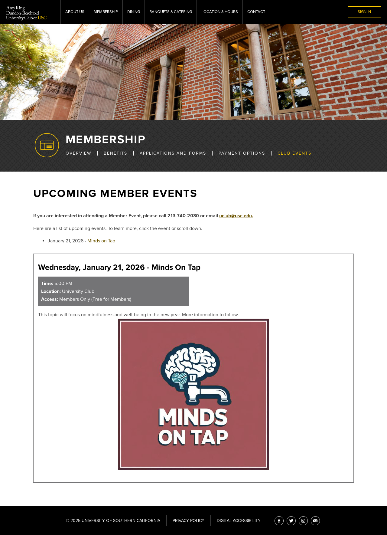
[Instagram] (303, 520)
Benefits (115, 153)
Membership (106, 11)
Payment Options (242, 153)
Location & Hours (219, 11)
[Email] (315, 520)
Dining (133, 11)
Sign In (364, 11)
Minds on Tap (101, 241)
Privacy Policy (188, 520)
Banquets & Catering (170, 11)
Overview (78, 153)
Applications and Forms (173, 153)
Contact (256, 11)
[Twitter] (291, 520)
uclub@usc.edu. (236, 216)
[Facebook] (279, 520)
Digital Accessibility (239, 520)
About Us (74, 11)
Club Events (294, 153)
